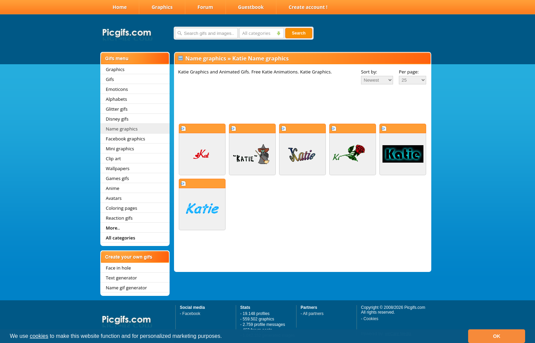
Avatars (113, 198)
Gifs (110, 79)
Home (120, 7)
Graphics (161, 7)
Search (298, 33)
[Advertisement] (302, 103)
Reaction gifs (119, 218)
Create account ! (308, 7)
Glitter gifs (117, 109)
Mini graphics (120, 149)
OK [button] (497, 336)
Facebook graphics (125, 139)
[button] (224, 337)
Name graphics (122, 129)
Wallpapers (117, 168)
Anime (112, 188)
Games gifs (117, 178)
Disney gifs (117, 119)
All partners (313, 313)
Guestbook (251, 7)
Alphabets (116, 99)
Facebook (191, 313)
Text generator (121, 278)
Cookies (370, 318)
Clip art (113, 158)
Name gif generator (126, 288)
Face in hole (118, 268)
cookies (39, 336)
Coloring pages (121, 208)
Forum (205, 7)
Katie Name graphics (260, 58)
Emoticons (117, 89)
